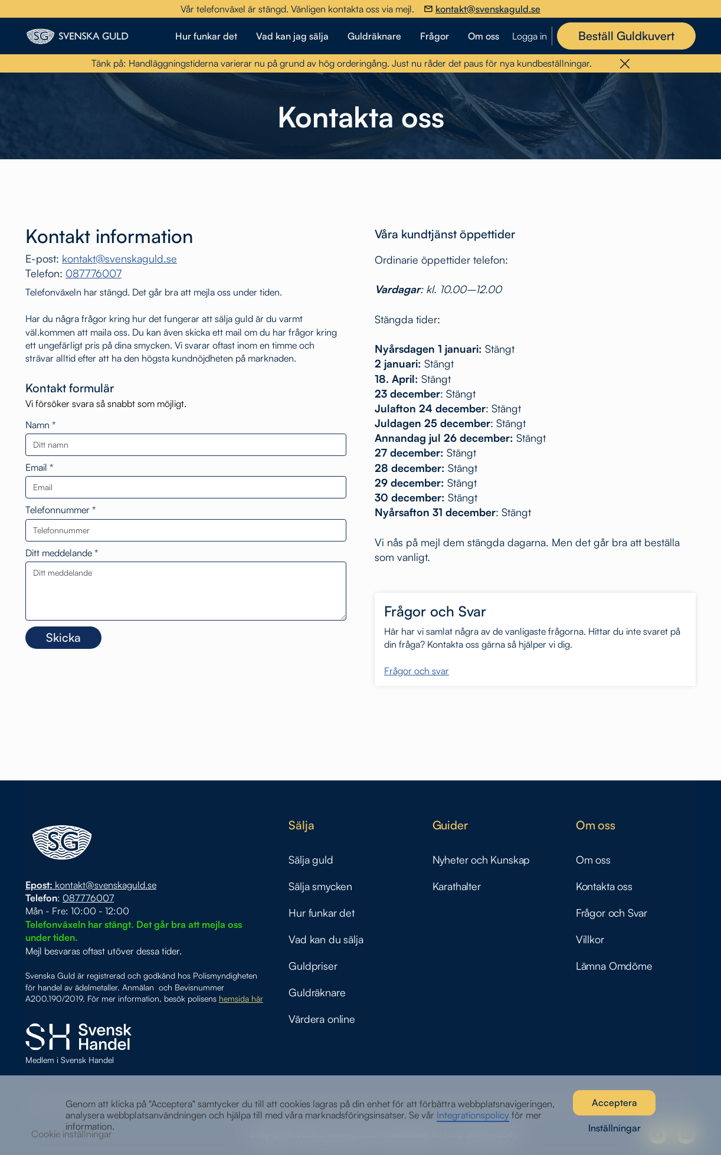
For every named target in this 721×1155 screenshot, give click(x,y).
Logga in (529, 36)
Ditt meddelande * (61, 553)
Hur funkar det (206, 36)
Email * (39, 467)
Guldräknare (374, 36)
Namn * (40, 425)
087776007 (93, 273)
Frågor (434, 36)
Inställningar (614, 1128)
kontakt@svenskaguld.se (119, 258)
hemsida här (241, 998)
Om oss (483, 36)
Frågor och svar (416, 671)
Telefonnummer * (60, 510)
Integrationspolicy (473, 1115)
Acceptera (614, 1102)
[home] (97, 36)
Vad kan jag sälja (292, 36)
